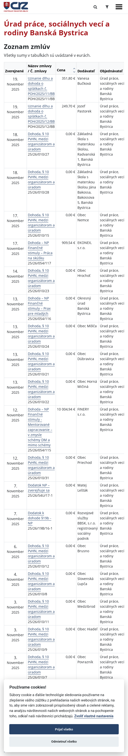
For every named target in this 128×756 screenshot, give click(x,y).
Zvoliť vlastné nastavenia (93, 716)
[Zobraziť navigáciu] (119, 6)
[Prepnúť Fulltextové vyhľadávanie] (95, 6)
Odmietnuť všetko (64, 741)
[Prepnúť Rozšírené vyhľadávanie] (107, 6)
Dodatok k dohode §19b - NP (39, 518)
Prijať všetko (64, 729)
